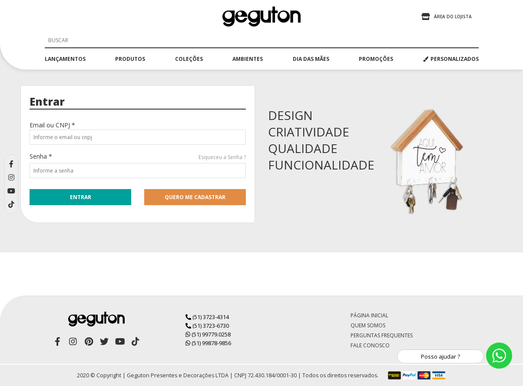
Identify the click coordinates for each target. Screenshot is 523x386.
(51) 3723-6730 (207, 325)
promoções (376, 59)
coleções (189, 59)
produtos (130, 59)
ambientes (247, 59)
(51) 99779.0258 (208, 334)
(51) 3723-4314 (207, 317)
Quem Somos (368, 325)
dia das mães (311, 59)
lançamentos (65, 59)
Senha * (41, 156)
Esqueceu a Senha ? (222, 157)
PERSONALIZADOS (451, 59)
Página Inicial (369, 315)
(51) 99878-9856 (208, 343)
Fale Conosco (370, 345)
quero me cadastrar (195, 197)
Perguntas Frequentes (382, 335)
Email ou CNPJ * (52, 125)
